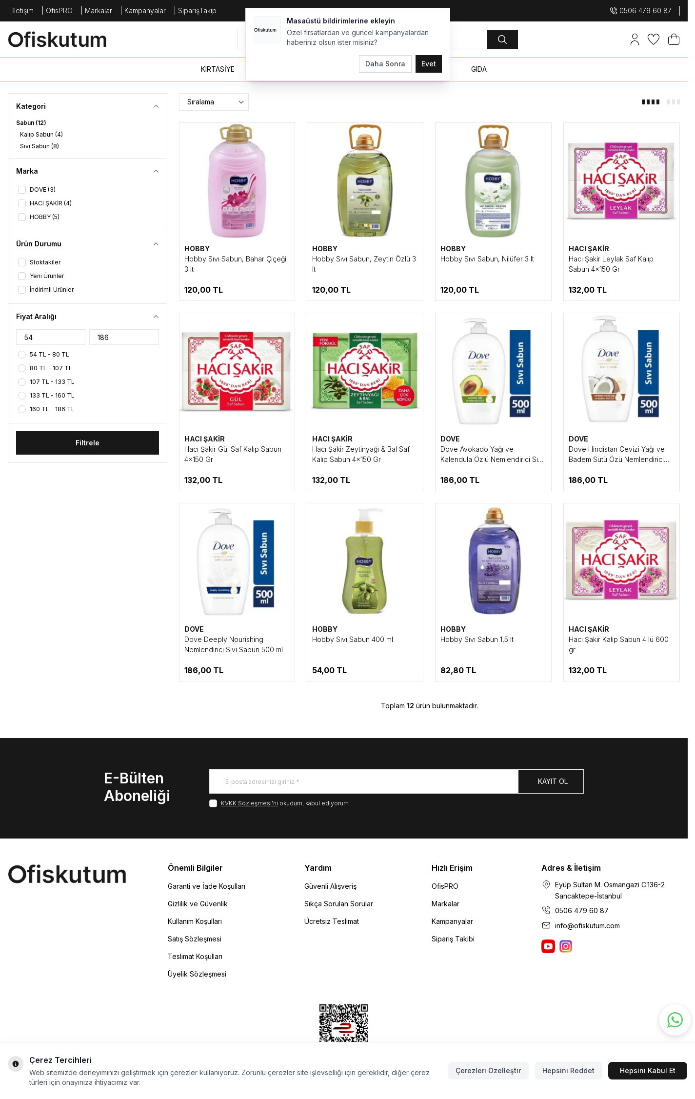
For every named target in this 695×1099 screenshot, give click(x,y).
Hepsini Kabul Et (647, 1070)
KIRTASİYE (218, 69)
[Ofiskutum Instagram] (566, 946)
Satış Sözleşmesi (194, 939)
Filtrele (87, 443)
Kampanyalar (452, 921)
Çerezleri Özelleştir (488, 1070)
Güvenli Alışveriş (330, 886)
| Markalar (96, 10)
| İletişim (21, 10)
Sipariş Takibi (453, 939)
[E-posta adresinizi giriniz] (396, 781)
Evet (428, 64)
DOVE (450, 439)
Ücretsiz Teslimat (331, 921)
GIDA (479, 69)
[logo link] (66, 39)
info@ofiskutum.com (587, 925)
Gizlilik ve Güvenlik (198, 903)
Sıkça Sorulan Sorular (338, 903)
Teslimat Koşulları (195, 956)
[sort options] (214, 102)
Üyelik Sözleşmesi (197, 974)
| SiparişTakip (195, 10)
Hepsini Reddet (568, 1070)
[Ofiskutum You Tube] (548, 946)
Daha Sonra (385, 64)
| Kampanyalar (143, 10)
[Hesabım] (634, 39)
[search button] (502, 39)
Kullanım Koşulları (195, 921)
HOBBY (197, 248)
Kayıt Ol (553, 781)
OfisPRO (445, 886)
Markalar (445, 903)
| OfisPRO (57, 10)
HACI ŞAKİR (589, 248)
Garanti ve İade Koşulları (206, 886)
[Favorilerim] (653, 39)
